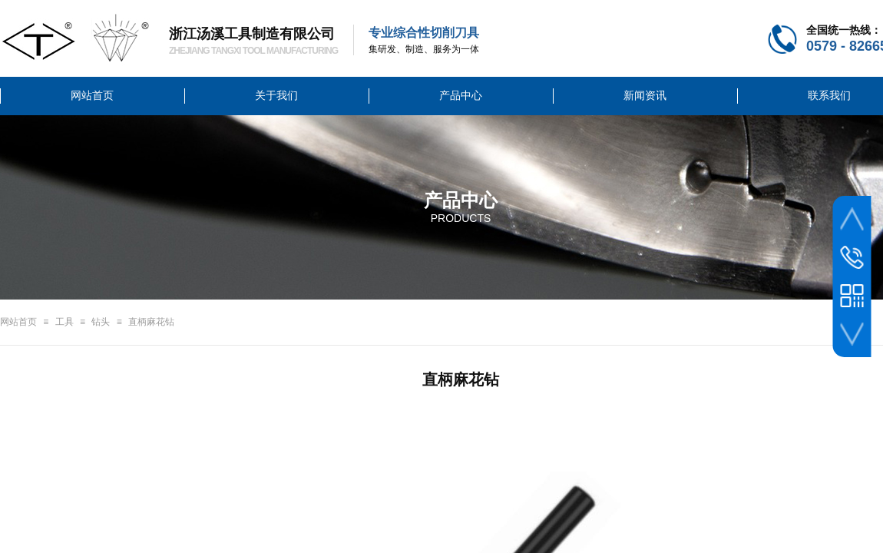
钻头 (100, 321)
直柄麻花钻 (151, 321)
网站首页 (18, 321)
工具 (64, 321)
